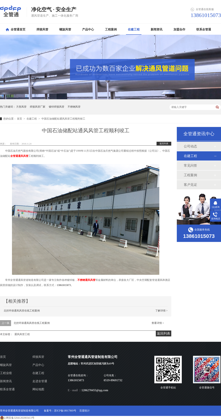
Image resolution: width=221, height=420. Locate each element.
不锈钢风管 (74, 106)
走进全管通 (39, 381)
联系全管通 (7, 389)
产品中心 (38, 364)
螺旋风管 (6, 364)
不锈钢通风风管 (86, 280)
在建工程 (32, 118)
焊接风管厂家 (37, 106)
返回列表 (163, 143)
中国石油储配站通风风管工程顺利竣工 (63, 118)
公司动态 (190, 146)
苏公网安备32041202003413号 (17, 417)
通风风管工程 (22, 334)
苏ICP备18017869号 (65, 410)
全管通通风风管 (19, 156)
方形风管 (21, 106)
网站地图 (38, 389)
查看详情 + (158, 323)
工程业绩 (6, 373)
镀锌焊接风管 (56, 106)
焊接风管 (38, 356)
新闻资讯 (6, 381)
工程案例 (190, 175)
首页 (20, 118)
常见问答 (190, 165)
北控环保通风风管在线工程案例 (22, 310)
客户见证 (190, 185)
